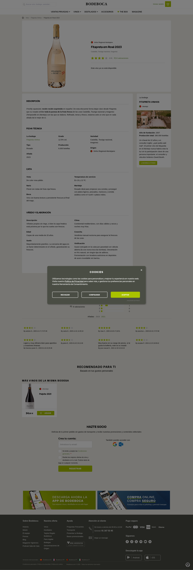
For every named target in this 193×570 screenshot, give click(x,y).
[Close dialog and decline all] (141, 269)
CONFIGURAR (96, 295)
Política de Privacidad (74, 281)
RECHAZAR (65, 295)
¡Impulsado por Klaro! (133, 300)
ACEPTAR (126, 295)
